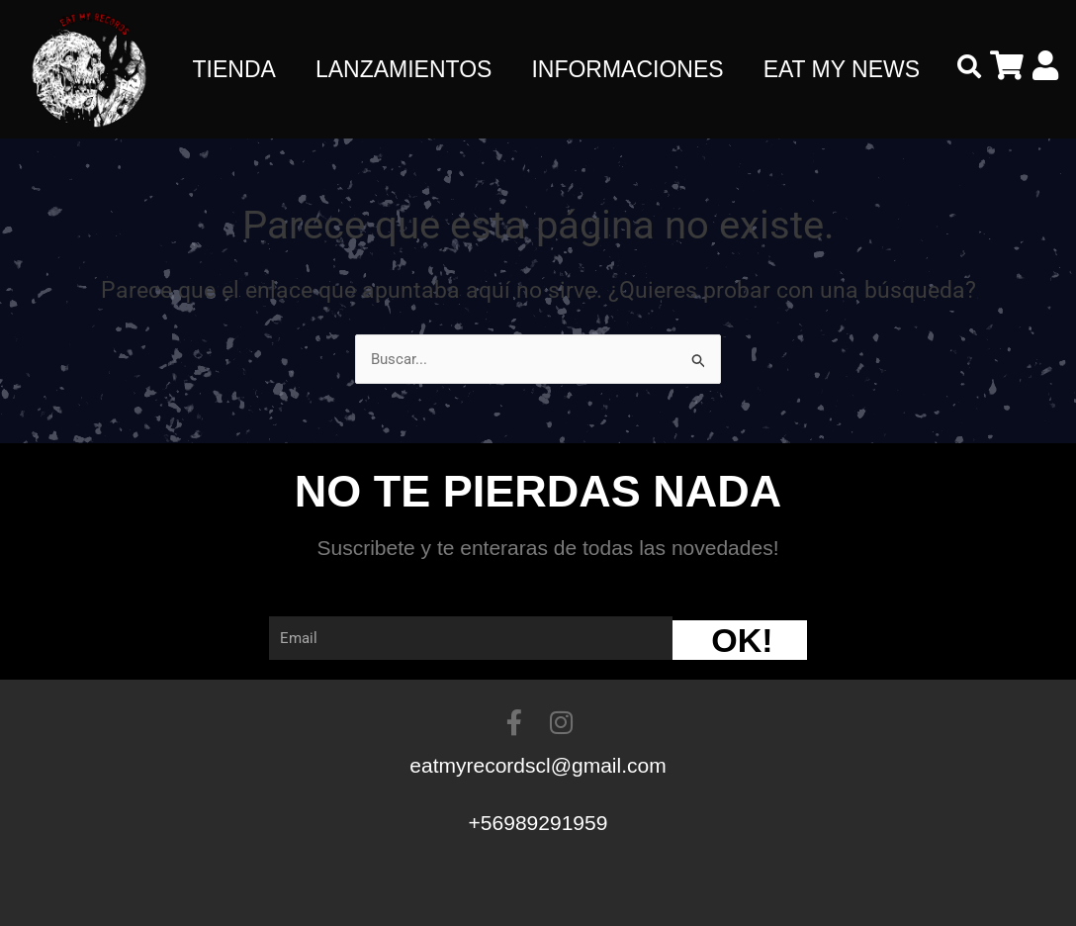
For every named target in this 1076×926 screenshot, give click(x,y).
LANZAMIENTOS (404, 69)
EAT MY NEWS (841, 69)
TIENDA (234, 69)
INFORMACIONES (627, 69)
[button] (969, 66)
